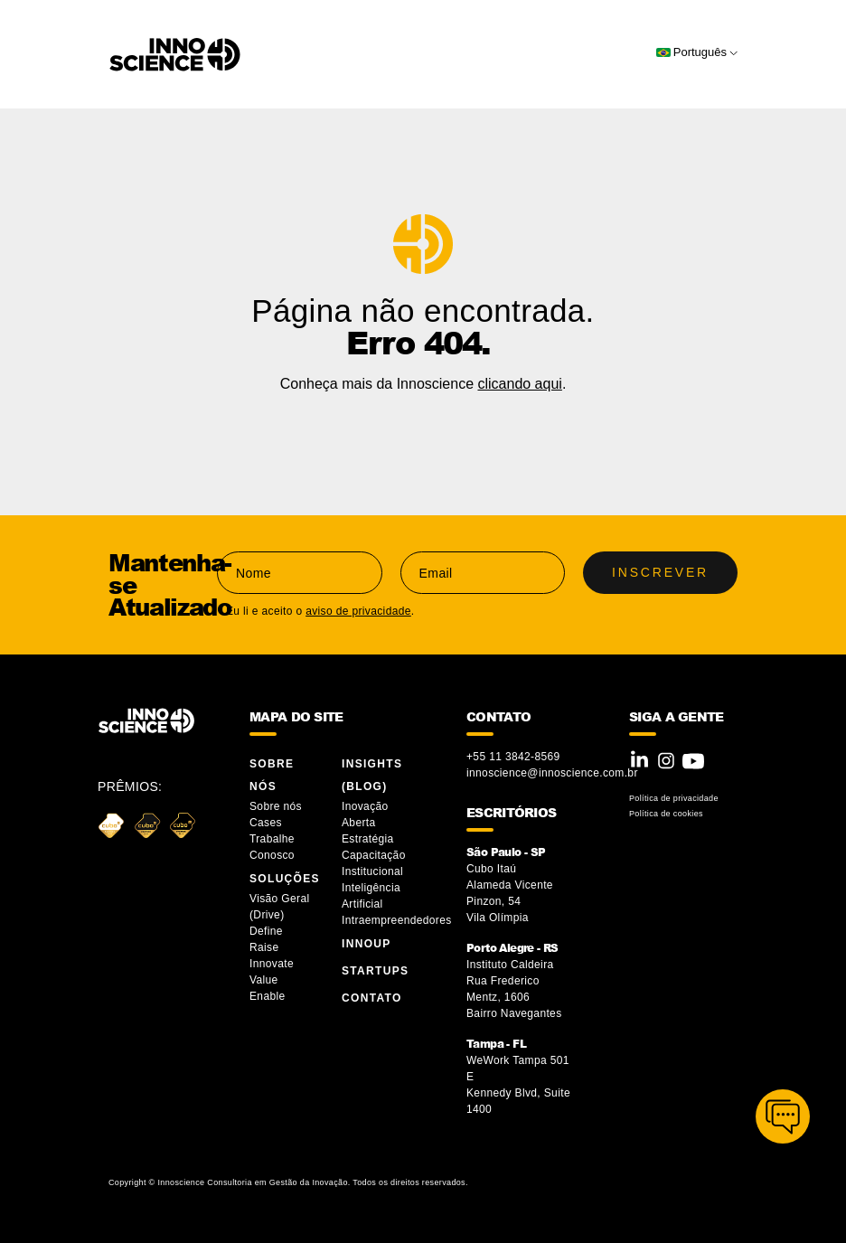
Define (266, 931)
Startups (375, 971)
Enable (267, 996)
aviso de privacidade (358, 611)
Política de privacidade (674, 798)
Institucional (372, 871)
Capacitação (374, 855)
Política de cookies (666, 813)
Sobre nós (275, 806)
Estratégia (368, 839)
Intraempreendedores (397, 920)
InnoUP (366, 943)
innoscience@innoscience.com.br (552, 773)
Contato (372, 998)
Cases (265, 822)
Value (263, 980)
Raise (263, 947)
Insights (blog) (372, 775)
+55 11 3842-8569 (513, 756)
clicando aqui (519, 383)
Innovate (271, 963)
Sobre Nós (271, 775)
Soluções (284, 878)
